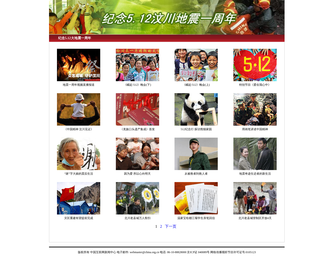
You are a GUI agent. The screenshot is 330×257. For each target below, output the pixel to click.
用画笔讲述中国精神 (255, 129)
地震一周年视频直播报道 (78, 84)
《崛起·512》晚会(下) (137, 84)
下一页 (170, 226)
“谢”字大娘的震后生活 (78, 173)
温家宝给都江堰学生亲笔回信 (196, 218)
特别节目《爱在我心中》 (255, 84)
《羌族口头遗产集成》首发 (137, 129)
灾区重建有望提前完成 (78, 218)
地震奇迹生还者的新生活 (255, 173)
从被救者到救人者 (196, 173)
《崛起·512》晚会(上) (196, 84)
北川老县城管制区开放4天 (255, 218)
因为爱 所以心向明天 (137, 173)
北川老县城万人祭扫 (137, 218)
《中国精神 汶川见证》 (78, 129)
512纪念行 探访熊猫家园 (196, 129)
